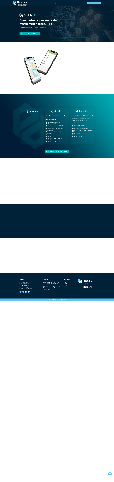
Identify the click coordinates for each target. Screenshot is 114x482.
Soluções (39, 3)
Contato (76, 3)
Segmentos (57, 3)
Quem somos (47, 3)
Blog (82, 3)
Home (32, 3)
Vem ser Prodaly (67, 3)
